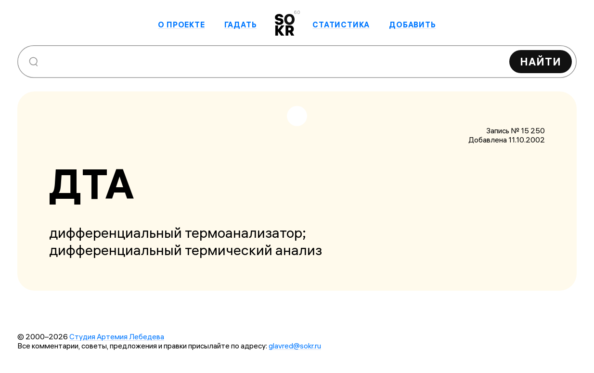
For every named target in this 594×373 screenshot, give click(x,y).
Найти (540, 61)
